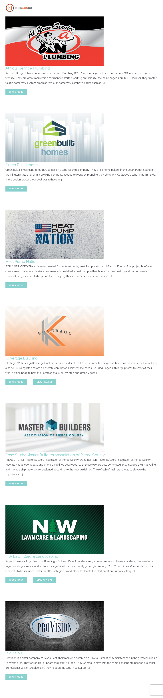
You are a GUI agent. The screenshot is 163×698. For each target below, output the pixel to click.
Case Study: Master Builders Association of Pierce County (55, 455)
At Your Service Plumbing (27, 68)
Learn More (16, 92)
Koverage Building (21, 358)
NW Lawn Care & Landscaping (31, 556)
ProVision (13, 653)
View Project (44, 381)
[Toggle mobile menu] (156, 11)
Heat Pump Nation (21, 261)
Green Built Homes (22, 165)
